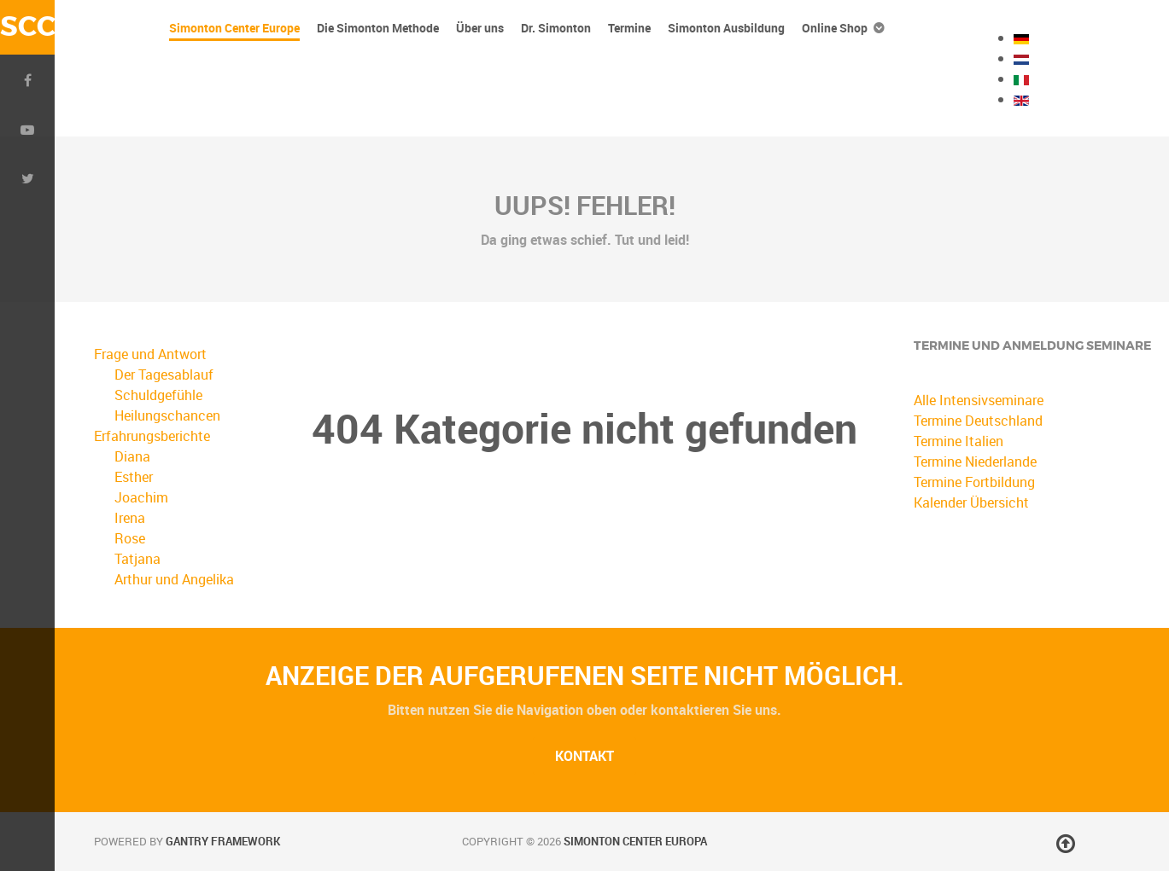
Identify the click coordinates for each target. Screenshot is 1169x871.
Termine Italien (958, 441)
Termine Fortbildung (974, 482)
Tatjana (137, 558)
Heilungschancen (167, 415)
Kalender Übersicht (971, 502)
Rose (129, 538)
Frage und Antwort (150, 354)
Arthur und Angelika (174, 579)
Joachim (141, 497)
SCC (27, 26)
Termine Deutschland (978, 420)
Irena (129, 517)
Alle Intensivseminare (978, 400)
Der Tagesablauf (163, 374)
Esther (133, 476)
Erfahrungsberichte (152, 436)
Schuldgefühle (158, 395)
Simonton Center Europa (635, 841)
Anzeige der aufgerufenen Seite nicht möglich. (585, 675)
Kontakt (584, 755)
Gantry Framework (223, 841)
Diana (132, 456)
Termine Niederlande (975, 461)
